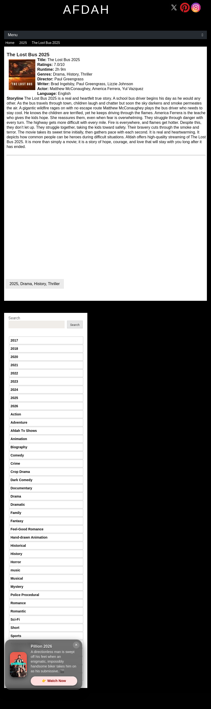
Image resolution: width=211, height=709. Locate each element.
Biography (18, 447)
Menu (12, 35)
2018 (14, 349)
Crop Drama (20, 472)
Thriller (54, 284)
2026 (14, 406)
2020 (14, 357)
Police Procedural (24, 595)
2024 (14, 390)
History (40, 284)
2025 (23, 43)
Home (9, 43)
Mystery (16, 587)
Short (14, 628)
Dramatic (17, 504)
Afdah (131, 137)
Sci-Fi (15, 619)
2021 (14, 365)
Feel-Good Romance (26, 529)
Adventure (18, 422)
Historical (18, 546)
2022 (14, 373)
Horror (15, 562)
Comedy (17, 455)
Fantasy (16, 521)
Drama (26, 284)
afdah (86, 10)
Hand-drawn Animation (28, 537)
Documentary (21, 488)
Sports (15, 636)
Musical (16, 578)
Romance (18, 603)
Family (15, 513)
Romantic (18, 611)
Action (15, 414)
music (15, 570)
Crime (15, 463)
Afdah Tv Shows (23, 431)
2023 (14, 381)
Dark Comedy (21, 480)
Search (14, 318)
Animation (18, 439)
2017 (14, 340)
